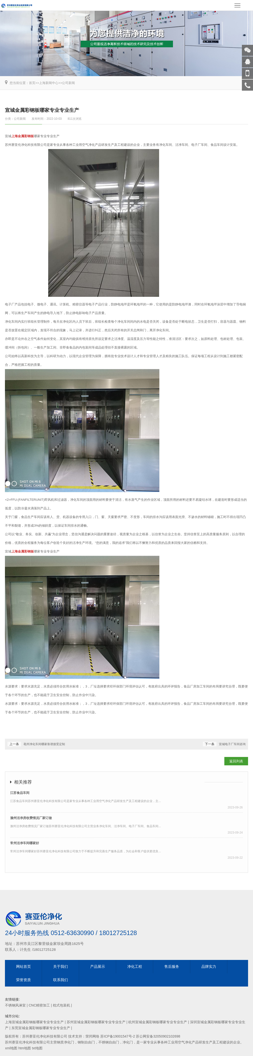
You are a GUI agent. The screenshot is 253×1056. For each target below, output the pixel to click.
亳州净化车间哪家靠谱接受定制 (44, 744)
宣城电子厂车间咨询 (232, 744)
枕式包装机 (61, 1005)
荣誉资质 (23, 980)
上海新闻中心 (48, 83)
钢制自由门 (86, 1042)
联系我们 (60, 980)
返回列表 (236, 761)
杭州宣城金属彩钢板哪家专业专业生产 (157, 1022)
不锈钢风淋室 (15, 1005)
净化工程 (134, 966)
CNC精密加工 (39, 1005)
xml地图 (11, 1048)
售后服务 (171, 966)
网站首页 (23, 966)
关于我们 (60, 966)
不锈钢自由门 (108, 1042)
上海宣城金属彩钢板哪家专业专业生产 (34, 1022)
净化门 (128, 1042)
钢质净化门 (65, 1042)
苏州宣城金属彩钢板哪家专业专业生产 (96, 1022)
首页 (32, 83)
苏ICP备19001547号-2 (117, 1036)
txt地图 (37, 1048)
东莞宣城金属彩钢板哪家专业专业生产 (40, 1028)
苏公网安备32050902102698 (158, 1036)
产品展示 (97, 966)
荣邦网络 (92, 1036)
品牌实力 (208, 966)
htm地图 (24, 1048)
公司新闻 (68, 83)
